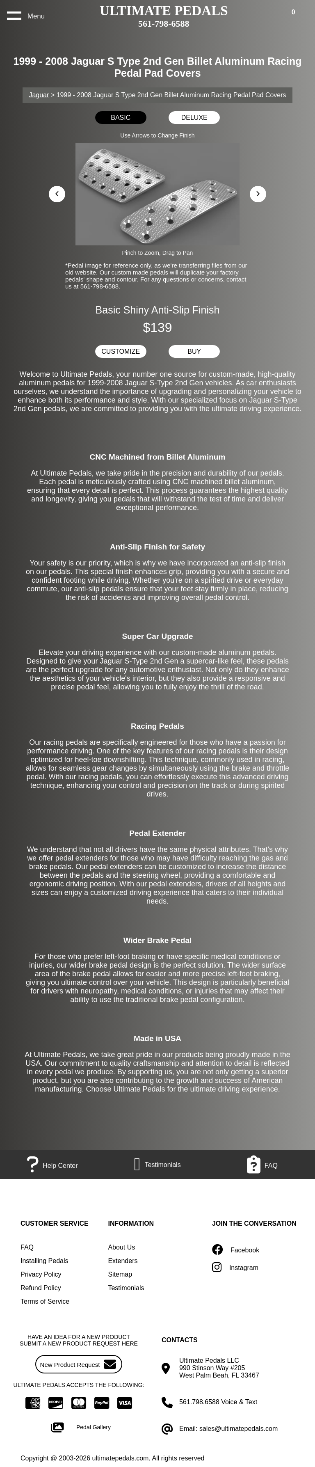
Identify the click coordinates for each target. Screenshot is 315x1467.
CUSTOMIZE (120, 351)
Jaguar (39, 95)
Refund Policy (41, 1287)
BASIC (120, 117)
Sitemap (120, 1274)
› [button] (258, 192)
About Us (121, 1247)
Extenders (122, 1260)
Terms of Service (45, 1301)
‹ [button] (57, 192)
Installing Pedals (44, 1260)
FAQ (27, 1247)
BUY (194, 351)
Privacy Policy (41, 1274)
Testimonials (126, 1287)
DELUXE (194, 117)
